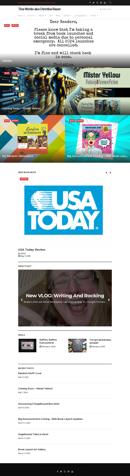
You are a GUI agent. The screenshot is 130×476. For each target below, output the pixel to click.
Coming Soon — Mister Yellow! (35, 388)
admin (23, 254)
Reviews (24, 179)
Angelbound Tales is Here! (33, 434)
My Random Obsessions (17, 156)
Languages (80, 15)
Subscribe (106, 9)
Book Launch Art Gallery (32, 449)
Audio (66, 15)
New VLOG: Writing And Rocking (68, 296)
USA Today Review (31, 249)
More (93, 15)
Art (50, 15)
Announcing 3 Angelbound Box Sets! (38, 404)
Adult (41, 15)
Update (7, 60)
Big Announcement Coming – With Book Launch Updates (50, 419)
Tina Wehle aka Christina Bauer (39, 9)
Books (15, 25)
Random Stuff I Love (29, 373)
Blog (58, 15)
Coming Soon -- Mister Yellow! (21, 108)
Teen (19, 15)
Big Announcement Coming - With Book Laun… (97, 156)
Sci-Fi (30, 15)
